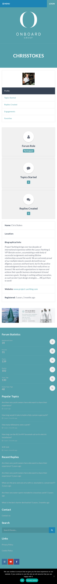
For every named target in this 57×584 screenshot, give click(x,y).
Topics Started (10, 98)
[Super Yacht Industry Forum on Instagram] (4, 562)
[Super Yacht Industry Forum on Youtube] (10, 562)
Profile (7, 91)
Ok (22, 580)
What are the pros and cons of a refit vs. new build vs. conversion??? (28, 483)
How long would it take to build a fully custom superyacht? (25, 415)
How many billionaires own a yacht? (16, 425)
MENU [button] (6, 4)
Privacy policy (32, 580)
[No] (54, 576)
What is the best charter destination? (17, 502)
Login (52, 4)
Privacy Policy (7, 544)
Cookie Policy (7, 550)
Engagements (9, 111)
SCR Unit (5, 447)
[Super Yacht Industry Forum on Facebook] (16, 562)
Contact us (6, 515)
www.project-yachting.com (26, 289)
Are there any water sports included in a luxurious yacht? (24, 493)
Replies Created (10, 104)
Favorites (8, 118)
